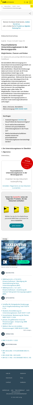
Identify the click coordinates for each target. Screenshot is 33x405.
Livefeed (8, 382)
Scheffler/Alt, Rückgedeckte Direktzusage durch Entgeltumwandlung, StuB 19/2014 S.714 (16, 306)
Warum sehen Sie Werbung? (9, 267)
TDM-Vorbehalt (20, 390)
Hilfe (27, 390)
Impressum (5, 390)
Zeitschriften (7, 6)
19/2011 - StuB (15, 6)
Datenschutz (16, 392)
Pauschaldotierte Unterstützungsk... (12, 8)
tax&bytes (23, 382)
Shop (21, 378)
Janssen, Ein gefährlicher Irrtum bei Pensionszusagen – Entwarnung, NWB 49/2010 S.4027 (15, 322)
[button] (25, 2)
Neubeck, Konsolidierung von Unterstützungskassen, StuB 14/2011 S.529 (16, 312)
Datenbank (9, 378)
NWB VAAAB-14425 (21, 109)
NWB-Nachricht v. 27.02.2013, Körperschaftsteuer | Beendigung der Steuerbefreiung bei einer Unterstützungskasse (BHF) (15, 282)
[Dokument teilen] (29, 13)
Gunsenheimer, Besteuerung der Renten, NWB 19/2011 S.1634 (16, 316)
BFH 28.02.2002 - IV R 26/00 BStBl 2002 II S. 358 (16, 352)
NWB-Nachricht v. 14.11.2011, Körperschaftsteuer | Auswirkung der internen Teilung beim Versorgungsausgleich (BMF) (17, 291)
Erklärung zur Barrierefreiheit (16, 394)
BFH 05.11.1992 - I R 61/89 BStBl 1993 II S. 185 (17, 358)
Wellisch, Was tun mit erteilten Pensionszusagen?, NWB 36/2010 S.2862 (15, 327)
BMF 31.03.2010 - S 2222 (10, 340)
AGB (12, 390)
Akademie (23, 373)
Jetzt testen (16, 225)
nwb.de (8, 373)
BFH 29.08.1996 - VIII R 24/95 (11, 355)
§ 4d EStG (21, 120)
